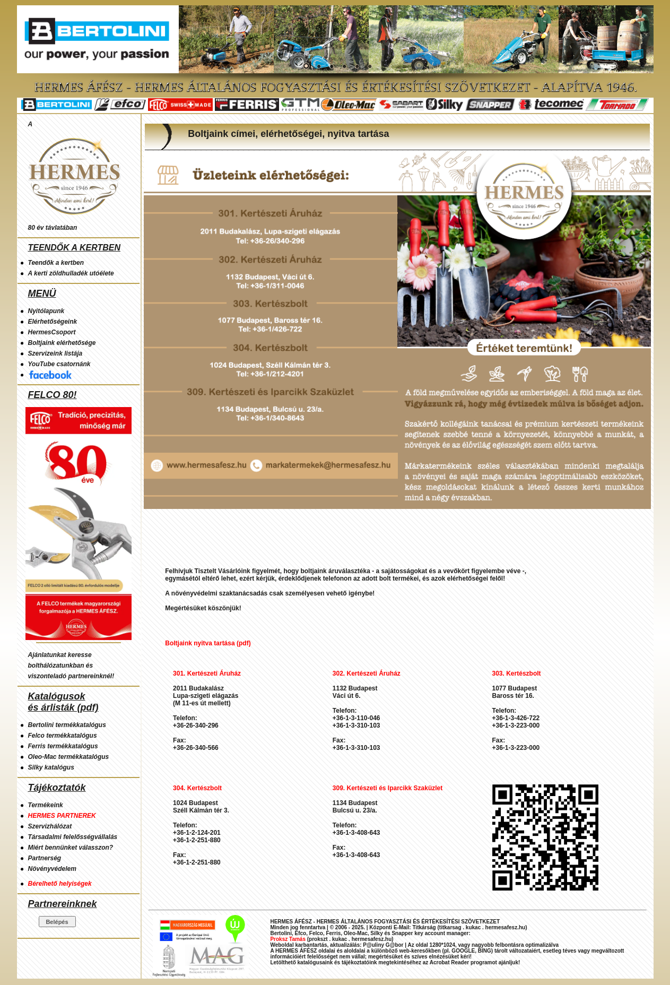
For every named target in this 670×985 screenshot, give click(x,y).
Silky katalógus (51, 767)
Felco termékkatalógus (62, 735)
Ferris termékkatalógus (63, 746)
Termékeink (45, 805)
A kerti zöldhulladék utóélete (71, 273)
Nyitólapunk (46, 311)
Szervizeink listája (55, 353)
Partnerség (45, 858)
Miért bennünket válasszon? (71, 847)
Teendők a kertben (56, 262)
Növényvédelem (52, 868)
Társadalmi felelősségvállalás (73, 837)
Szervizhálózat (50, 826)
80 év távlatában (52, 227)
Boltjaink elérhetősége (62, 343)
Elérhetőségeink (52, 321)
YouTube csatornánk (59, 364)
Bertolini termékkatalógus (67, 725)
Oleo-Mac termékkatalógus (68, 757)
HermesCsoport (52, 332)
